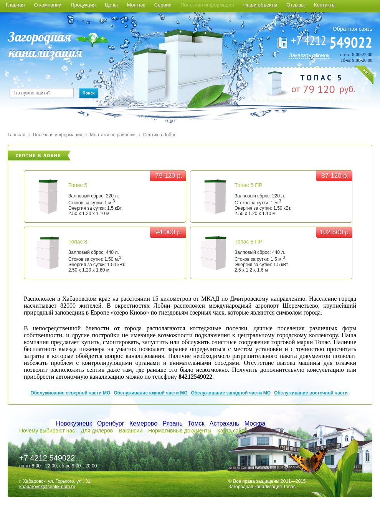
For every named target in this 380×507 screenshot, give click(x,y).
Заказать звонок (309, 55)
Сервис (163, 5)
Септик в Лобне (160, 135)
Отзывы (295, 5)
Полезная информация (207, 5)
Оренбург (110, 423)
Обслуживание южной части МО (150, 393)
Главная (15, 5)
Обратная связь (352, 29)
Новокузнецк (74, 423)
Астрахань (225, 423)
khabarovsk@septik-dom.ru (47, 486)
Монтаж (136, 5)
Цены (111, 5)
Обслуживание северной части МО (70, 393)
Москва (255, 423)
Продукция (83, 5)
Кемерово (143, 423)
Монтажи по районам (112, 135)
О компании (47, 5)
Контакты (324, 5)
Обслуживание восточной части (311, 393)
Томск (196, 423)
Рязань (172, 423)
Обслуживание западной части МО (231, 393)
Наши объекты (260, 5)
